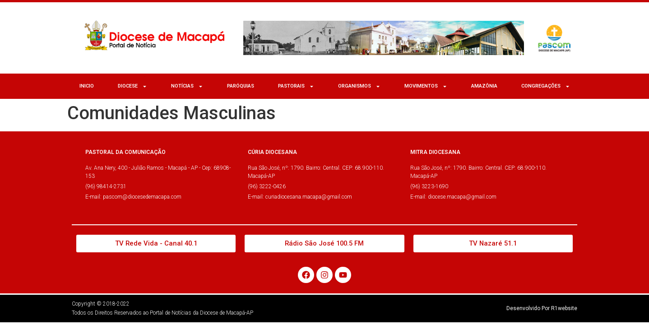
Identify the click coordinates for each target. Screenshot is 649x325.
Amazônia (484, 86)
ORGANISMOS (359, 86)
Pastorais (296, 86)
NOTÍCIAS (187, 86)
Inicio (86, 86)
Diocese (132, 86)
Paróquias (240, 86)
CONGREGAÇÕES (545, 86)
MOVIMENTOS (425, 86)
